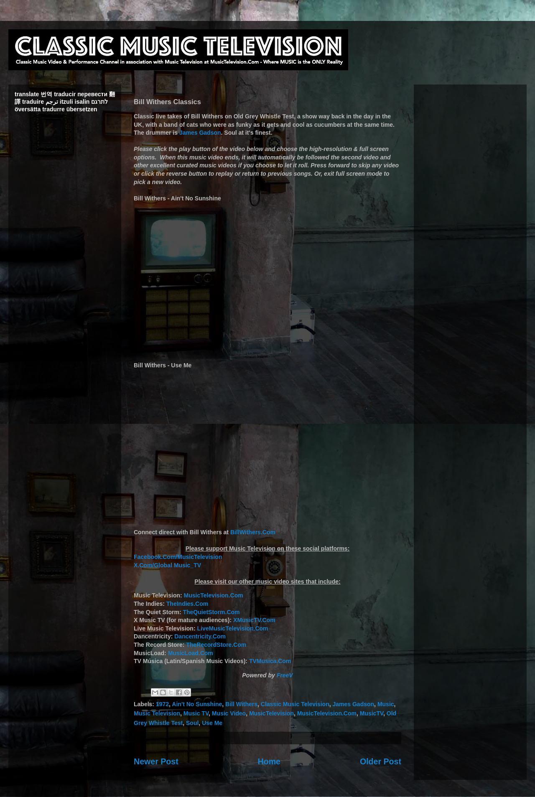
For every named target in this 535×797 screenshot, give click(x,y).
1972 (162, 704)
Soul (192, 723)
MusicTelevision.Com (213, 595)
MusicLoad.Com (190, 653)
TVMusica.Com (270, 661)
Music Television (157, 713)
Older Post (380, 761)
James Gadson (200, 132)
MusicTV (371, 713)
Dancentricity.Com (200, 636)
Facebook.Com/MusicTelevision (178, 557)
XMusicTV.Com (254, 620)
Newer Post (156, 761)
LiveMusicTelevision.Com (232, 628)
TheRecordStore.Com (216, 644)
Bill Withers (241, 704)
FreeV (285, 675)
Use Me (212, 723)
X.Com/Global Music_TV (167, 565)
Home (269, 761)
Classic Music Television (295, 704)
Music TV (196, 713)
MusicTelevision (271, 713)
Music (385, 704)
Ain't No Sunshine (197, 704)
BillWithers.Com (252, 532)
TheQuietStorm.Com (211, 612)
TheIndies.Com (187, 603)
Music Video (229, 713)
